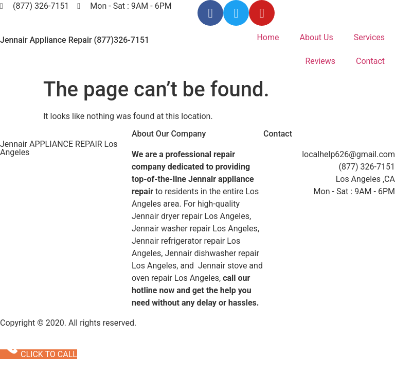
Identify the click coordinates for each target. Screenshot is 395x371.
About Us (316, 37)
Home (268, 37)
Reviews (320, 61)
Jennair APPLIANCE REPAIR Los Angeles (59, 148)
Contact (370, 61)
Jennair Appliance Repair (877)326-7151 (74, 40)
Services (369, 37)
